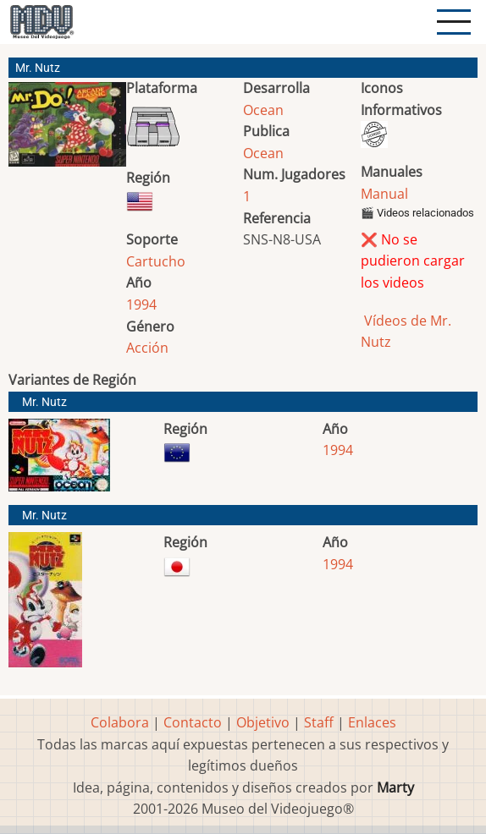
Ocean (263, 110)
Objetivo (263, 722)
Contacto (192, 722)
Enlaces (372, 722)
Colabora (120, 722)
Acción (147, 347)
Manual (384, 193)
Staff (319, 722)
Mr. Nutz (44, 402)
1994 (141, 304)
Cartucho (155, 261)
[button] (67, 131)
